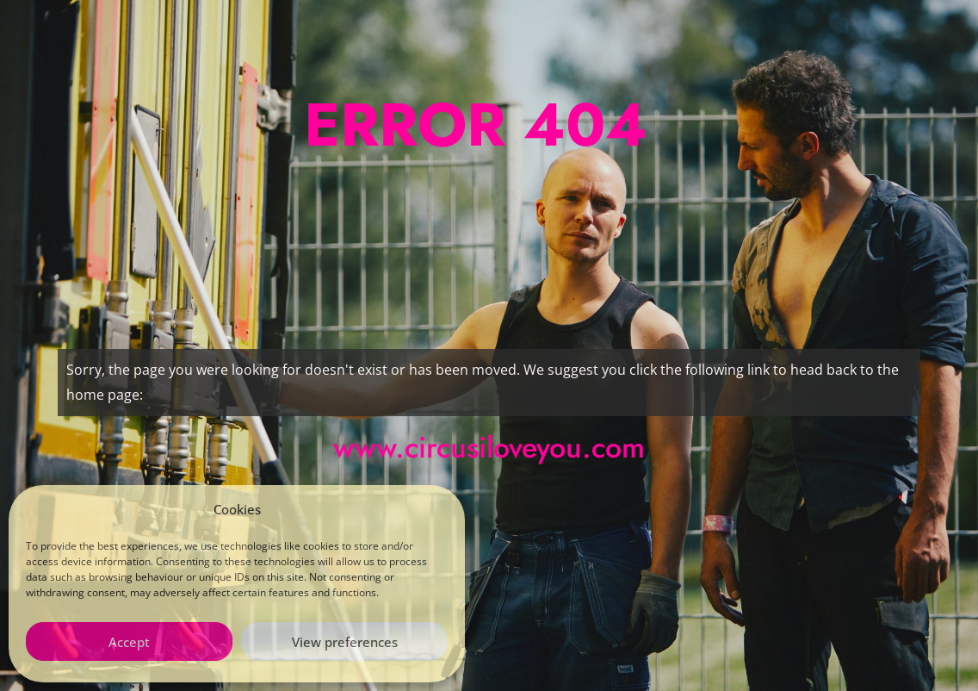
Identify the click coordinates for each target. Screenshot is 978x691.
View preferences (345, 642)
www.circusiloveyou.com (489, 447)
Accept (129, 642)
